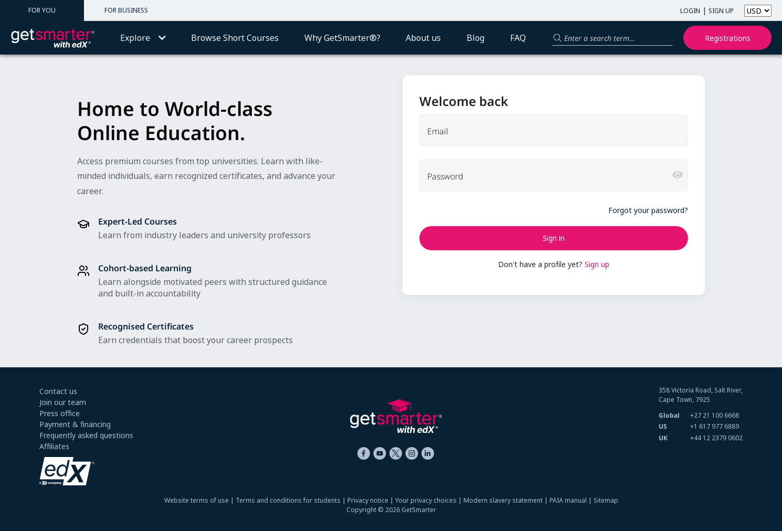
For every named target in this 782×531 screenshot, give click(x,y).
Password (445, 176)
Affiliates (54, 446)
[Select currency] (758, 11)
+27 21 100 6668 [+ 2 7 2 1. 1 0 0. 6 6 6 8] (714, 415)
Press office (59, 413)
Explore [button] (143, 38)
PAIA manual (568, 500)
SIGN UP (721, 10)
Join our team (62, 402)
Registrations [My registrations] (728, 38)
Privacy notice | (371, 500)
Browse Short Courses (235, 38)
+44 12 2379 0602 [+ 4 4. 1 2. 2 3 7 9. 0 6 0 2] (716, 437)
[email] (553, 130)
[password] (553, 175)
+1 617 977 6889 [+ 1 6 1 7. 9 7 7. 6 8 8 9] (714, 426)
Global (669, 415)
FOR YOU (42, 10)
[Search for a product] (612, 38)
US (663, 426)
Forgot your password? (648, 210)
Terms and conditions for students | (291, 500)
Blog (475, 38)
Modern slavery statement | (506, 500)
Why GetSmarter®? (342, 38)
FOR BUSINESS (126, 10)
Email (437, 131)
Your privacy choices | (429, 500)
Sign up (597, 264)
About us (423, 38)
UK (663, 437)
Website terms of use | (200, 500)
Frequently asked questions (86, 435)
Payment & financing (75, 424)
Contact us (58, 391)
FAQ (518, 38)
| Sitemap (602, 500)
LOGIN (690, 10)
